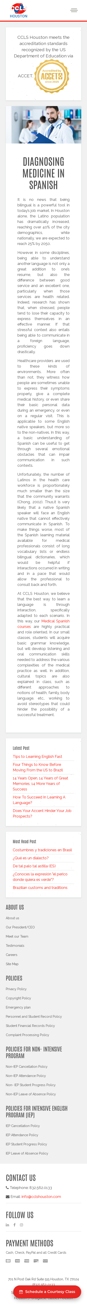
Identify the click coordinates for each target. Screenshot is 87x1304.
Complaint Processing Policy (27, 1035)
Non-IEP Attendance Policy (26, 1076)
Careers (11, 955)
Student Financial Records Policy (30, 1026)
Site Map (12, 964)
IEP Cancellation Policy (23, 1126)
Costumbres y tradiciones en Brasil (42, 850)
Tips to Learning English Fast (37, 756)
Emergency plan (18, 1007)
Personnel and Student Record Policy (34, 1016)
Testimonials (15, 945)
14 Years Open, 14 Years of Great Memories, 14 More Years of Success (40, 783)
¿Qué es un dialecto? (31, 858)
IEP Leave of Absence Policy (27, 1153)
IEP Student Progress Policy (26, 1144)
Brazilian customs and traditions (40, 887)
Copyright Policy (18, 998)
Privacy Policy (16, 989)
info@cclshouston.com (41, 1196)
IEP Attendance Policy (22, 1135)
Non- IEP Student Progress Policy (31, 1085)
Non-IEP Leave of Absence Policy (31, 1094)
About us (12, 918)
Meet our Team (17, 936)
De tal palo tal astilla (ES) (34, 866)
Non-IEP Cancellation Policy (27, 1066)
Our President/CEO (20, 927)
